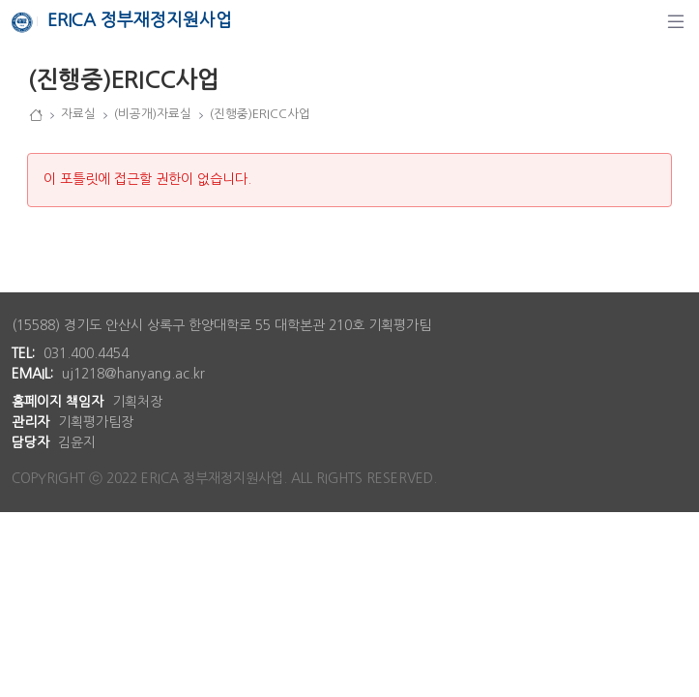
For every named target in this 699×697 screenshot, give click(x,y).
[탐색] (675, 21)
